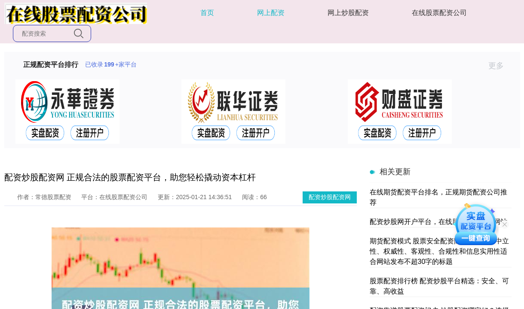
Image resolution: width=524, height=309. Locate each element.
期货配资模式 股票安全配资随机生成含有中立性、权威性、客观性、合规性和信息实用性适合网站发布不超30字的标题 (439, 251)
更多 (499, 65)
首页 (207, 12)
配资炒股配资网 (330, 197)
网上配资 (271, 12)
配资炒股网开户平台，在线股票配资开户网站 (438, 221)
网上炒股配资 (348, 12)
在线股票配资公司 (439, 12)
